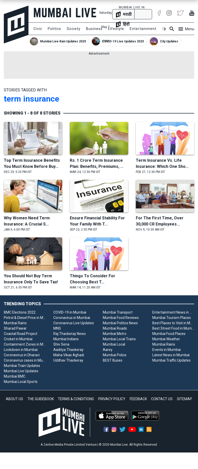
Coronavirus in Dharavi (22, 355)
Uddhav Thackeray (68, 360)
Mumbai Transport (118, 312)
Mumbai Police (114, 355)
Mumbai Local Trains (119, 339)
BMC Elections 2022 (20, 312)
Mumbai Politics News (120, 323)
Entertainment (143, 29)
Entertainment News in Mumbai (173, 312)
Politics (54, 29)
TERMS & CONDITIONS (76, 399)
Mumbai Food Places (169, 334)
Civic (38, 29)
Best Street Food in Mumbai (173, 328)
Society (73, 29)
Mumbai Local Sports (21, 382)
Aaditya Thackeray (68, 350)
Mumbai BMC (14, 376)
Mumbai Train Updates (22, 366)
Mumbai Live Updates (21, 371)
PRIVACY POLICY (111, 399)
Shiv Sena (61, 344)
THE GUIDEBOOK (40, 399)
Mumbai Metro (114, 334)
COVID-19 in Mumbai (69, 312)
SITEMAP (184, 399)
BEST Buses (112, 360)
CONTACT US (162, 399)
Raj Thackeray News (69, 334)
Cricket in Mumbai (18, 339)
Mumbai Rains (15, 323)
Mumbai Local (114, 344)
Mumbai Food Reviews (121, 318)
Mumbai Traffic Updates (171, 360)
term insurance (31, 99)
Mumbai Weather (166, 339)
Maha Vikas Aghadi (68, 355)
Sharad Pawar (15, 328)
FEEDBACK (138, 399)
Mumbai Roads (115, 328)
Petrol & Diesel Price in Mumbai (25, 318)
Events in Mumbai (166, 350)
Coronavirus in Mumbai (71, 318)
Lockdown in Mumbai (21, 350)
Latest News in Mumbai (171, 355)
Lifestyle (116, 29)
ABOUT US (14, 399)
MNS (57, 328)
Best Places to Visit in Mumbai (173, 323)
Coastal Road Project (20, 334)
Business (94, 29)
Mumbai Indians (66, 339)
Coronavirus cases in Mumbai (25, 360)
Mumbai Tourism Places (171, 318)
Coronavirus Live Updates (73, 323)
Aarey (107, 350)
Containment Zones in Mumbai (25, 344)
